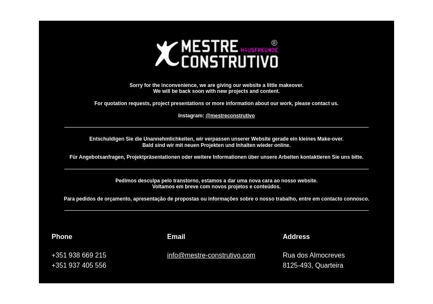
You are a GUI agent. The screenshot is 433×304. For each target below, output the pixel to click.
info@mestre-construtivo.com (211, 255)
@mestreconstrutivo (230, 116)
